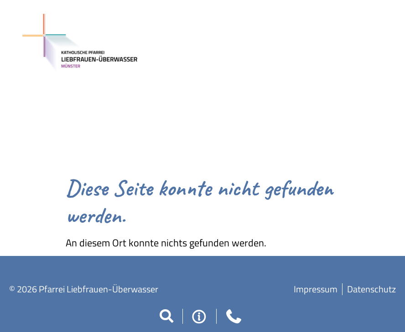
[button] (166, 316)
